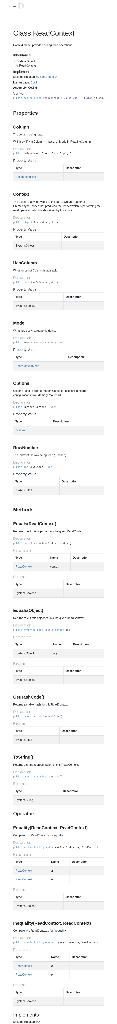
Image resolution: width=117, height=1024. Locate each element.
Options (20, 430)
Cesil (34, 82)
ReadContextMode (27, 365)
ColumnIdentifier (25, 176)
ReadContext (47, 76)
